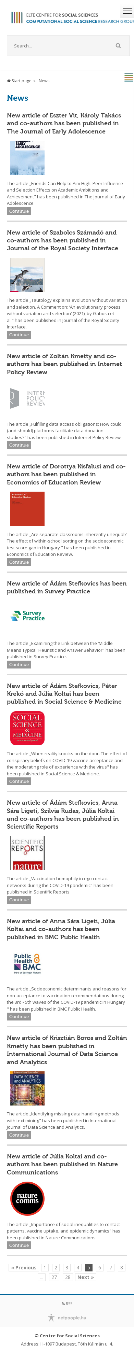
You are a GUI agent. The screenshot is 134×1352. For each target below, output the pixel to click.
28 (68, 1277)
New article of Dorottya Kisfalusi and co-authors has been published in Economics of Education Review (66, 474)
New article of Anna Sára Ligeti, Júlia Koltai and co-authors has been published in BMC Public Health (61, 929)
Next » (85, 1277)
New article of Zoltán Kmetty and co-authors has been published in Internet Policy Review (64, 364)
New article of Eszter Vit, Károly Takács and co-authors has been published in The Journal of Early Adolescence (64, 123)
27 (54, 1277)
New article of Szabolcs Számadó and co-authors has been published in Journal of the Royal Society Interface (62, 240)
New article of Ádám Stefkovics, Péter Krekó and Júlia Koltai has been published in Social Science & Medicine (64, 694)
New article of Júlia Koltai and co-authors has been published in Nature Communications (62, 1164)
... (41, 1277)
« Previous (24, 1267)
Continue (19, 211)
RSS (67, 1304)
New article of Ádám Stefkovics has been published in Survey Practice (67, 587)
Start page (19, 81)
